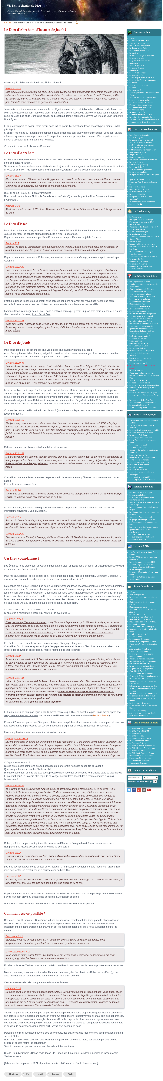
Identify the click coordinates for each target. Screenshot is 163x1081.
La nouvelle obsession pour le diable (144, 430)
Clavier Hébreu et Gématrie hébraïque (144, 119)
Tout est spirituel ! (136, 65)
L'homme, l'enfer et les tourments (142, 80)
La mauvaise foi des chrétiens (141, 654)
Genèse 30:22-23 (14, 534)
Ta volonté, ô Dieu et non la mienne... (144, 676)
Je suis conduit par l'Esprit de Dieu (142, 407)
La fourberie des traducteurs (140, 299)
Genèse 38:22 (13, 876)
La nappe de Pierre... (137, 110)
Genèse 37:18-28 (14, 785)
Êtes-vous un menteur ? (138, 343)
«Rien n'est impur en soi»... (139, 189)
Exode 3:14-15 (13, 88)
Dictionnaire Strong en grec (140, 758)
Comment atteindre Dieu (139, 40)
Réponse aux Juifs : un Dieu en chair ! (143, 693)
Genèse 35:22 (13, 852)
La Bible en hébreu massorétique (142, 745)
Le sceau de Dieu (136, 370)
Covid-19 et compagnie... (139, 651)
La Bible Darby (135, 733)
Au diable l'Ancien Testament (140, 291)
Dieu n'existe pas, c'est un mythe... (142, 622)
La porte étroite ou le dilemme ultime (144, 385)
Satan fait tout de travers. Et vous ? (143, 256)
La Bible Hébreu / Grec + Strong (142, 748)
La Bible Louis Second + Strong (141, 753)
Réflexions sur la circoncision (140, 619)
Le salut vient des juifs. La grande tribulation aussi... (142, 252)
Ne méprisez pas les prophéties (141, 350)
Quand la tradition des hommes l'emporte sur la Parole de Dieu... (142, 329)
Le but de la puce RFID (138, 569)
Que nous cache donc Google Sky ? (143, 227)
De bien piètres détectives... (140, 703)
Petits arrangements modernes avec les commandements (143, 151)
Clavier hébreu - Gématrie (139, 760)
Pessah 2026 (135, 204)
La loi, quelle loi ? (136, 167)
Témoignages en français (139, 460)
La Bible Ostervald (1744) (139, 731)
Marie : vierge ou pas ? (138, 607)
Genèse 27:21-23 (14, 320)
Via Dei (7, 22)
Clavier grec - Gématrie (138, 763)
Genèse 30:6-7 (13, 517)
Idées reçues (134, 592)
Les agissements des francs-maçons (143, 527)
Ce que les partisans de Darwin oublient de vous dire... (141, 538)
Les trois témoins (136, 360)
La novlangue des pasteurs (140, 639)
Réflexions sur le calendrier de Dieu (143, 686)
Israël (40, 1074)
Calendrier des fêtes (145, 770)
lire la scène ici (101, 715)
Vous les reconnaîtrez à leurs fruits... (143, 97)
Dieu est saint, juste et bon (139, 45)
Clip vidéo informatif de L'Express (142, 567)
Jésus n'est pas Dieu (137, 594)
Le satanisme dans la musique (141, 432)
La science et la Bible (137, 495)
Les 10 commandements (139, 135)
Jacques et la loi (135, 154)
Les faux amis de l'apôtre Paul (141, 400)
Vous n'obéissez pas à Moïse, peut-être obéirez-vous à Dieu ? (141, 143)
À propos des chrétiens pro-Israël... (143, 713)
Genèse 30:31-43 (14, 453)
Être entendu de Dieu (137, 348)
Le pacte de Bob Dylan (138, 435)
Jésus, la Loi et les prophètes (140, 169)
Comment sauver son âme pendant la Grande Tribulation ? (144, 237)
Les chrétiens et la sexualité (140, 663)
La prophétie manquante (139, 311)
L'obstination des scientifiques (141, 492)
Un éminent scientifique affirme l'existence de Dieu (141, 498)
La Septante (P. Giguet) (138, 743)
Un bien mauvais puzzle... (139, 363)
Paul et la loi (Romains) (138, 164)
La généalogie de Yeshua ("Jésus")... (143, 696)
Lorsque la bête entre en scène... (142, 244)
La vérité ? (133, 87)
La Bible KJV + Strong (137, 750)
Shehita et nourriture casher (140, 333)
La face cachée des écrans (139, 534)
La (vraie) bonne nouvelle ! (140, 107)
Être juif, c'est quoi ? (137, 614)
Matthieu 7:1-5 (13, 988)
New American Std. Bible (139, 740)
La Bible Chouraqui (136, 736)
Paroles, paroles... (136, 341)
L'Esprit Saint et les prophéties (141, 668)
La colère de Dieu (136, 90)
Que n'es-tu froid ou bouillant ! (141, 659)
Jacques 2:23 (12, 205)
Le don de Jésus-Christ (138, 48)
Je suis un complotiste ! (138, 634)
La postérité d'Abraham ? (139, 405)
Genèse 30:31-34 (14, 678)
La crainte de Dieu (136, 68)
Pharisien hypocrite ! (137, 157)
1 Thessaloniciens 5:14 (17, 951)
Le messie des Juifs (136, 259)
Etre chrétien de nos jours (139, 50)
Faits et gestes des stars (138, 455)
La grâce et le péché (137, 58)
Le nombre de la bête (137, 234)
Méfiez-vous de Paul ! (137, 304)
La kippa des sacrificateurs (139, 383)
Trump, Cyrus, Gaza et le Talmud (142, 479)
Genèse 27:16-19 (14, 420)
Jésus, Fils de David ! (137, 671)
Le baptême (134, 53)
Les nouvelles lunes (137, 187)
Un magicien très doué (138, 445)
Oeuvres (55, 1074)
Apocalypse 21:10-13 (16, 738)
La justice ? (133, 82)
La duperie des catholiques (140, 301)
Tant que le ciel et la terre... (140, 306)
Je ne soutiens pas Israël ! (139, 477)
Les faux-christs (135, 224)
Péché (70, 1074)
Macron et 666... (135, 241)
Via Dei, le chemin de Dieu (24, 6)
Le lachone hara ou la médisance (142, 666)
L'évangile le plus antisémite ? (141, 617)
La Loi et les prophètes (138, 172)
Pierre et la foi (135, 70)
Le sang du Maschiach (138, 194)
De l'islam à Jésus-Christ (139, 464)
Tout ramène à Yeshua (138, 380)
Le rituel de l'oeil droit (138, 264)
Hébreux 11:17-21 (15, 619)
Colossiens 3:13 (14, 936)
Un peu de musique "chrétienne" (141, 102)
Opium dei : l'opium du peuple (141, 517)
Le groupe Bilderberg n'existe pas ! (143, 519)
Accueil (132, 38)
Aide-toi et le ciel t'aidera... (140, 649)
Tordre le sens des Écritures (140, 294)
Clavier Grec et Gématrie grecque (142, 122)
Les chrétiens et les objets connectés (143, 661)
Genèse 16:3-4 (13, 175)
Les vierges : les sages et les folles (143, 159)
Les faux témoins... (136, 162)
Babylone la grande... (137, 229)
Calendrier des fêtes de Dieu (140, 114)
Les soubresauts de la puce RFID (142, 562)
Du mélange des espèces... (140, 358)
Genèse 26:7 (12, 243)
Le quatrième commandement (141, 140)
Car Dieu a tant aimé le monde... (142, 316)
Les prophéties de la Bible (139, 281)
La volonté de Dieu (137, 75)
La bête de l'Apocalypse (138, 232)
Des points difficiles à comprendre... (143, 313)
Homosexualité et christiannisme (142, 457)
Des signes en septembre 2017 (141, 222)
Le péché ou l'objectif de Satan (141, 55)
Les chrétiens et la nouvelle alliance (143, 323)
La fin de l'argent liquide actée (141, 564)
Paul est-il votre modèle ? (139, 336)
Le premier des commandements (142, 201)
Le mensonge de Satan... (139, 112)
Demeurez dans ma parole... (140, 105)
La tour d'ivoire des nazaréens (141, 673)
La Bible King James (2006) (140, 738)
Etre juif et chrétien (136, 467)
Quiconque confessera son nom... (142, 373)
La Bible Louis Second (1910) (140, 728)
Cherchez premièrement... (139, 85)
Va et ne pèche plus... (137, 147)
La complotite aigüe (137, 624)
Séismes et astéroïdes (138, 447)
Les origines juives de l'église (140, 321)
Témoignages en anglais (139, 462)
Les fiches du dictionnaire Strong (142, 117)
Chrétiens (13, 1074)
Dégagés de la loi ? (137, 656)
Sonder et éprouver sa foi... (140, 100)
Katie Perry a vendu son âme (140, 437)
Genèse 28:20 (13, 656)
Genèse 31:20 (13, 490)
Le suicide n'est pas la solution (141, 678)
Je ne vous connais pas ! (139, 309)
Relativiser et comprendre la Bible (142, 641)
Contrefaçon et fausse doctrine (141, 326)
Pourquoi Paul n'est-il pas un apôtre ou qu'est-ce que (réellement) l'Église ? (144, 395)
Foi (27, 1074)
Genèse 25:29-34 (14, 362)
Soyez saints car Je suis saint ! (141, 318)
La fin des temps (135, 217)
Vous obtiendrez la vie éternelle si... (143, 402)
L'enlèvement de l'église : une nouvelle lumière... (140, 267)
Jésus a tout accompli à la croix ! (142, 289)
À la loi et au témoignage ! (140, 710)
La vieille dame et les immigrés (141, 626)
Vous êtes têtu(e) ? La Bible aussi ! (143, 296)
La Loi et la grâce (136, 137)
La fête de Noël (135, 636)
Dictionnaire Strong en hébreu (141, 755)
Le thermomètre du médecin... (141, 191)
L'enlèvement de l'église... (139, 261)
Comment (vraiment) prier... (140, 43)
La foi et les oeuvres (137, 73)
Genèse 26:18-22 (14, 266)
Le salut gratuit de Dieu (138, 346)
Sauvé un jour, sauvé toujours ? (141, 77)
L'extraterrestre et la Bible (139, 715)
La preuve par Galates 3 (138, 338)
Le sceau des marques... (138, 469)
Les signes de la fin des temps (141, 219)
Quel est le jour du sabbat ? (140, 179)
